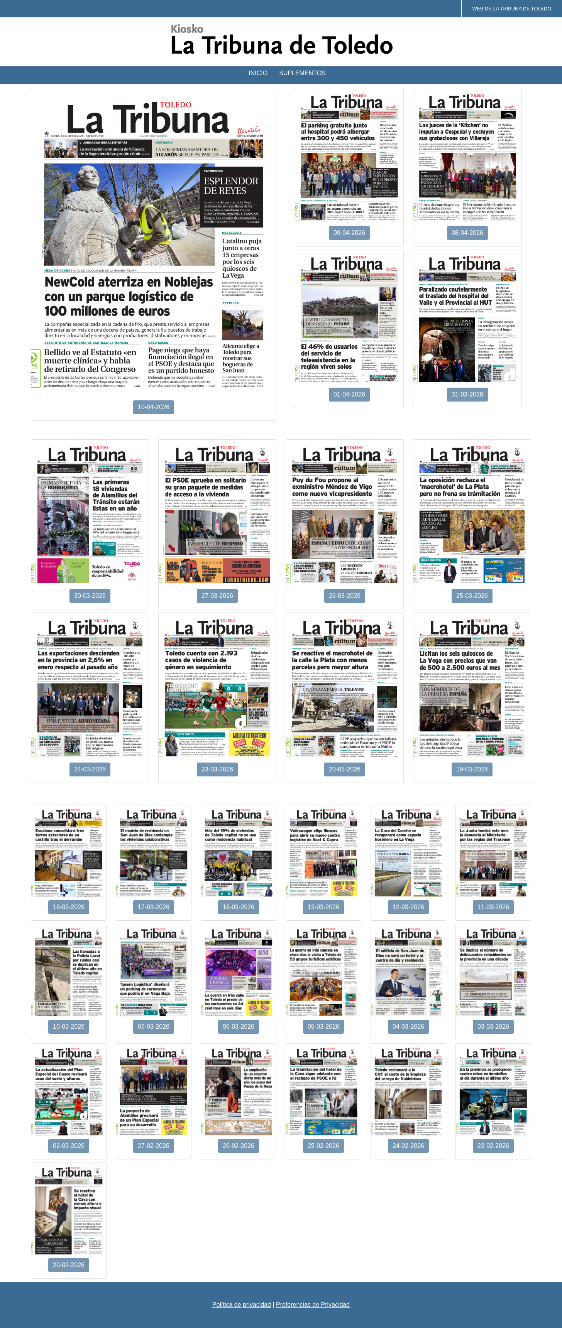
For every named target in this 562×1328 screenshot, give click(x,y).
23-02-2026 (493, 1145)
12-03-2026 (408, 907)
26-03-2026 (345, 595)
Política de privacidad (241, 1304)
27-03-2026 (217, 595)
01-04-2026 (349, 394)
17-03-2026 (153, 907)
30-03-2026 (90, 595)
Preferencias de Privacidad (313, 1304)
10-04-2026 (153, 407)
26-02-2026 (238, 1145)
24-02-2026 (408, 1145)
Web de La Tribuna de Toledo (511, 9)
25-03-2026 (472, 595)
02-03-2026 (69, 1145)
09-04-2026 (349, 232)
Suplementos (302, 73)
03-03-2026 (493, 1026)
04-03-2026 (408, 1026)
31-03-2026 (467, 394)
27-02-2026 (153, 1145)
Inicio (258, 73)
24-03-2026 (90, 769)
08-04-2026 (467, 232)
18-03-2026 (69, 907)
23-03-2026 (217, 769)
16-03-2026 (238, 907)
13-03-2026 (323, 907)
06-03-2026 (238, 1026)
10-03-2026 (69, 1026)
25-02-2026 (323, 1145)
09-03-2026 (153, 1026)
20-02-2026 (69, 1265)
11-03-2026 (493, 907)
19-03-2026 (472, 769)
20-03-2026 (345, 769)
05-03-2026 (323, 1026)
